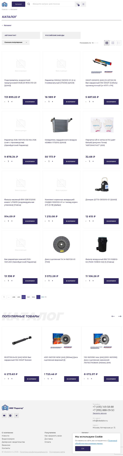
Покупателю (50, 433)
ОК (82, 448)
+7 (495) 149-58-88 (103, 406)
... (8, 297)
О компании (7, 433)
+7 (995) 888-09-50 (103, 410)
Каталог (85, 433)
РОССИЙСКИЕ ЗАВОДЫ (54, 35)
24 (95, 43)
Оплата (48, 442)
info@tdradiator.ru (100, 421)
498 (13, 297)
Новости (5, 436)
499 (18, 297)
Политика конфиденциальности (34, 452)
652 (42, 297)
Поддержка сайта (57, 452)
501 (28, 297)
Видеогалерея (8, 439)
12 (92, 43)
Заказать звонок (100, 413)
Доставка (49, 439)
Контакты (6, 448)
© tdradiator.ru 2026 (10, 452)
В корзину (30, 102)
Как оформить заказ (53, 436)
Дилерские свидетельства (13, 442)
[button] (113, 316)
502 (33, 297)
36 (97, 43)
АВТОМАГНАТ (10, 35)
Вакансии (6, 445)
